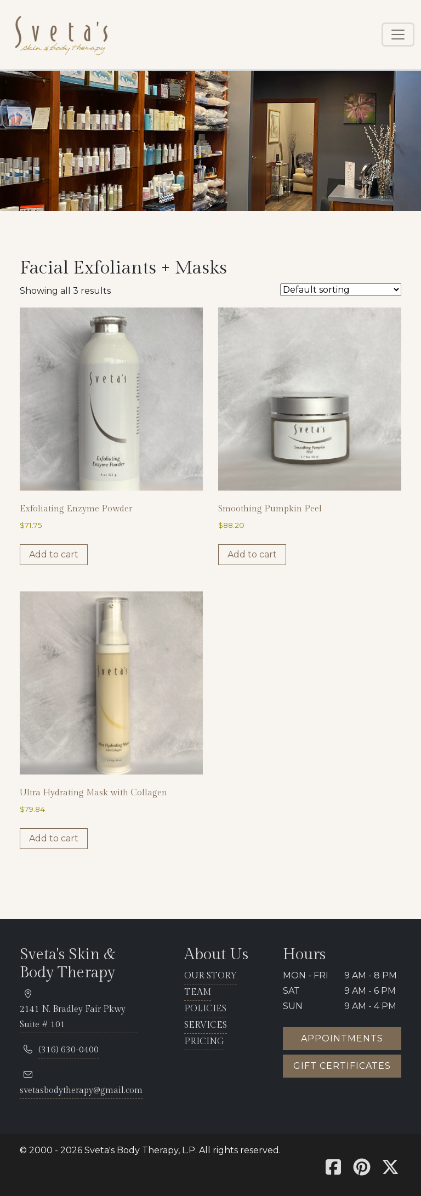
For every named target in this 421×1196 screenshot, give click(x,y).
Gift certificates (342, 1066)
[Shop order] (340, 289)
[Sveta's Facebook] (333, 1170)
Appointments (342, 1038)
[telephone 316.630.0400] (68, 1050)
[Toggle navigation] (398, 34)
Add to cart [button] (53, 554)
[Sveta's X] (390, 1170)
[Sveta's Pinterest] (362, 1170)
